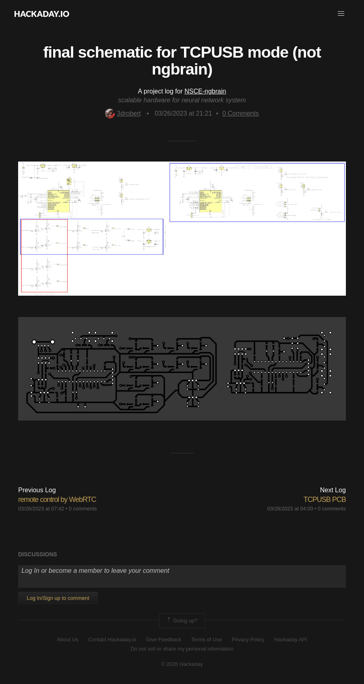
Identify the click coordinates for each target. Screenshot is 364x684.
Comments (240, 113)
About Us (67, 639)
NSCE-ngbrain (205, 91)
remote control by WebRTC (57, 499)
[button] (341, 13)
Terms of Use (206, 639)
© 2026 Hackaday (182, 664)
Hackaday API (290, 639)
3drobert (123, 113)
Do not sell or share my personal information (181, 649)
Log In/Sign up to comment (58, 598)
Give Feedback (163, 639)
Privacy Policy (248, 639)
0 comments (83, 509)
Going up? (181, 620)
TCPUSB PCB (325, 499)
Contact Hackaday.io (112, 639)
